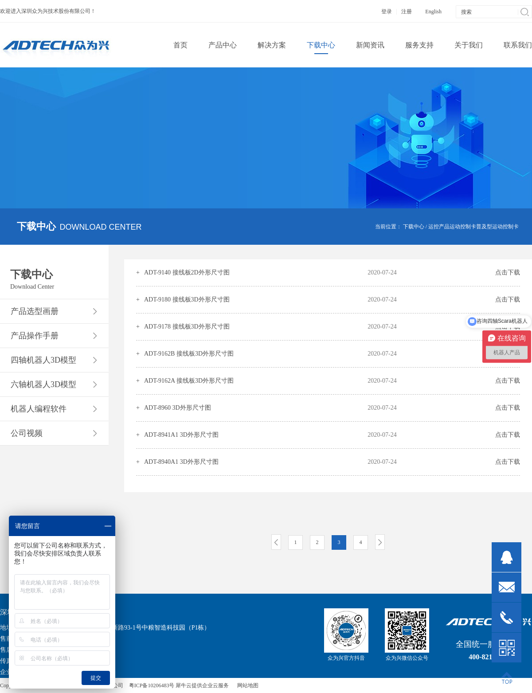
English (433, 11)
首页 (180, 45)
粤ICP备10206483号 (152, 685)
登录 (386, 11)
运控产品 (439, 226)
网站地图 (246, 685)
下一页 (380, 542)
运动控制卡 (463, 226)
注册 (406, 11)
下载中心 (413, 226)
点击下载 (507, 272)
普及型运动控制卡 (497, 226)
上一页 (276, 542)
